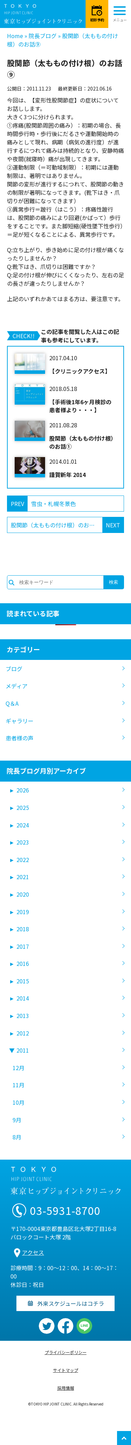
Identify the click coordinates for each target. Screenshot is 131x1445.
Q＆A (12, 703)
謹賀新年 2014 (67, 474)
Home (15, 35)
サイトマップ (65, 1370)
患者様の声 (20, 738)
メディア (17, 686)
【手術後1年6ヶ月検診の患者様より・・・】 (80, 406)
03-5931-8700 (65, 1210)
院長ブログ (43, 35)
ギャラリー (20, 721)
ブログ (14, 668)
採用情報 (65, 1388)
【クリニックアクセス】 (79, 371)
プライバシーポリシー (66, 1352)
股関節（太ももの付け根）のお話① (82, 442)
